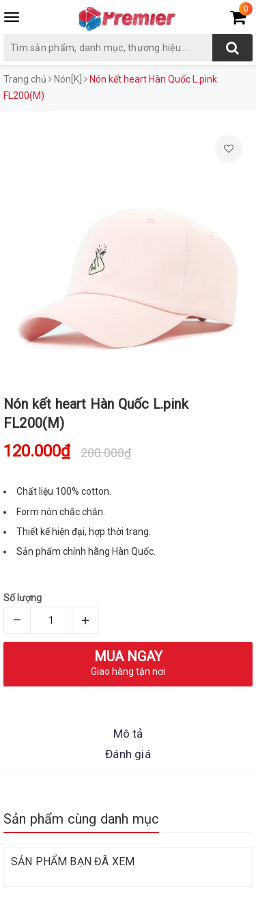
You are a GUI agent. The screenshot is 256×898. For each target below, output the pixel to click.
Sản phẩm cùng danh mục (81, 819)
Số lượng (22, 597)
